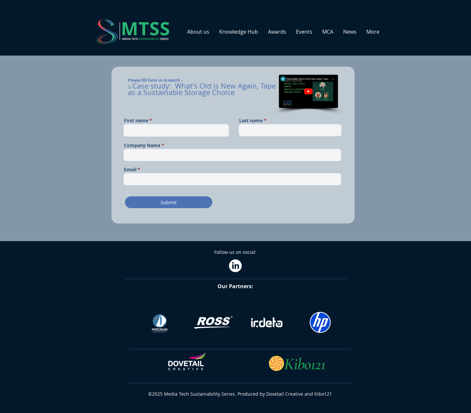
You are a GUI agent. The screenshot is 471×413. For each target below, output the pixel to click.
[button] (198, 32)
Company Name (142, 145)
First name (136, 120)
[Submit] (168, 202)
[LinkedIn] (235, 265)
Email (130, 169)
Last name (251, 120)
